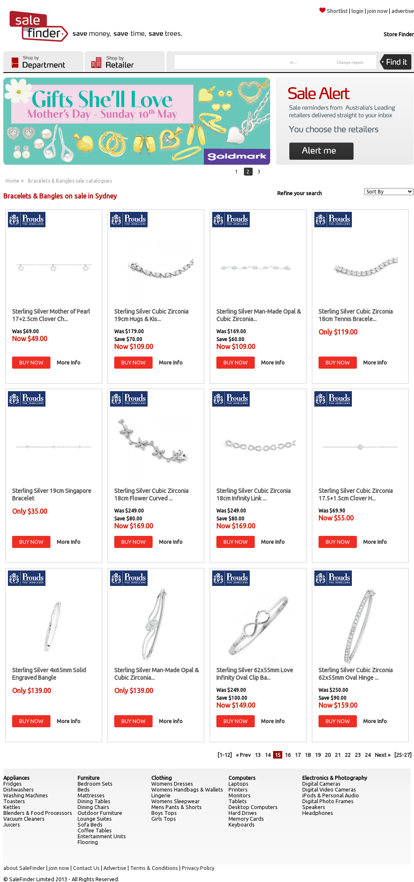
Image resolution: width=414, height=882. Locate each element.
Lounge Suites (95, 819)
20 (328, 755)
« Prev (243, 755)
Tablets (237, 801)
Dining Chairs (93, 807)
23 (358, 755)
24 (368, 755)
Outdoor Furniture (100, 813)
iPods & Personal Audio (330, 795)
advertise (402, 11)
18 (308, 755)
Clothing (161, 778)
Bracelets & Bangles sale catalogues (70, 180)
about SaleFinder (24, 868)
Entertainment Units (102, 836)
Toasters (14, 801)
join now (377, 11)
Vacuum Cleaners (24, 819)
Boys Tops (164, 813)
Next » (382, 755)
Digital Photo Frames (328, 801)
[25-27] (402, 755)
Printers (238, 789)
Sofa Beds (90, 824)
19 (318, 755)
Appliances (16, 778)
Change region (350, 62)
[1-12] (225, 755)
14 (268, 755)
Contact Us (86, 868)
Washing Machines (25, 795)
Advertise (114, 868)
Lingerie (161, 795)
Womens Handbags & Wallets (187, 789)
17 (298, 755)
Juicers (11, 824)
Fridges (12, 784)
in (293, 62)
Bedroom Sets (95, 784)
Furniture (89, 778)
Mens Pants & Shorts (176, 807)
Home (12, 180)
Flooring (88, 842)
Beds (84, 789)
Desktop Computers (253, 807)
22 (348, 755)
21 (338, 755)
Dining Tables (94, 801)
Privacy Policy (198, 868)
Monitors (239, 795)
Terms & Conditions (154, 868)
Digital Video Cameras (329, 789)
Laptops (238, 784)
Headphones (317, 813)
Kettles (11, 807)
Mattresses (91, 795)
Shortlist (333, 11)
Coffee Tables (95, 830)
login (357, 11)
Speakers (313, 807)
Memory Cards (246, 819)
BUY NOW (31, 362)
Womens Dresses (172, 784)
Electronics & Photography (334, 778)
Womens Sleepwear (175, 801)
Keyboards (241, 824)
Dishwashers (18, 789)
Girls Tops (163, 819)
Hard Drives (242, 813)
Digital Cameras (321, 784)
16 (288, 755)
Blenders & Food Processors (37, 813)
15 (278, 755)
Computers (242, 778)
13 (258, 755)
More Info (68, 362)
